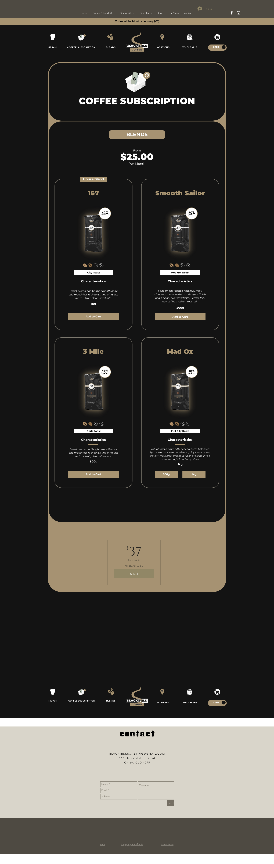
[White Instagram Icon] (238, 13)
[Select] (134, 573)
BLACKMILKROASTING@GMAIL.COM (137, 753)
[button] (224, 47)
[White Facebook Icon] (231, 13)
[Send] (170, 803)
